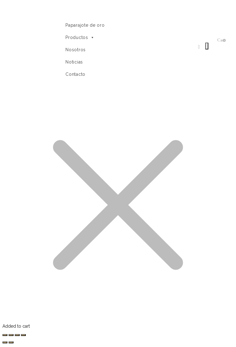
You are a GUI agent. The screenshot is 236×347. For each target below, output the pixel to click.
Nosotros (75, 49)
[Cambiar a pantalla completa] (17, 335)
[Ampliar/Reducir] (23, 335)
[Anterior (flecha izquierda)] (4, 342)
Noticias (74, 62)
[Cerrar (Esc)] (4, 335)
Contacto (75, 74)
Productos (79, 37)
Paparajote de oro (84, 25)
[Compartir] (11, 335)
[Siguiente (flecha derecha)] (11, 342)
